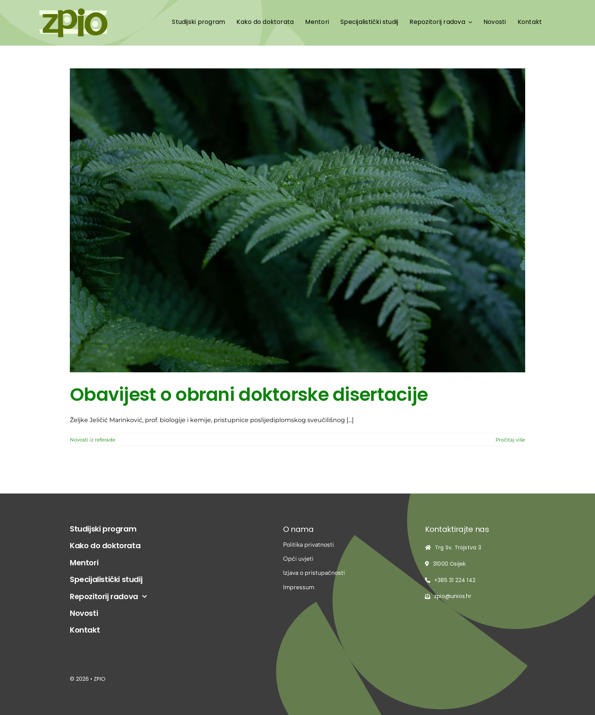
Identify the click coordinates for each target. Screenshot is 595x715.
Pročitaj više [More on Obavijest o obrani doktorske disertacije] (510, 440)
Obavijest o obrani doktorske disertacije (249, 394)
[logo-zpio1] (73, 11)
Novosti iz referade (92, 440)
